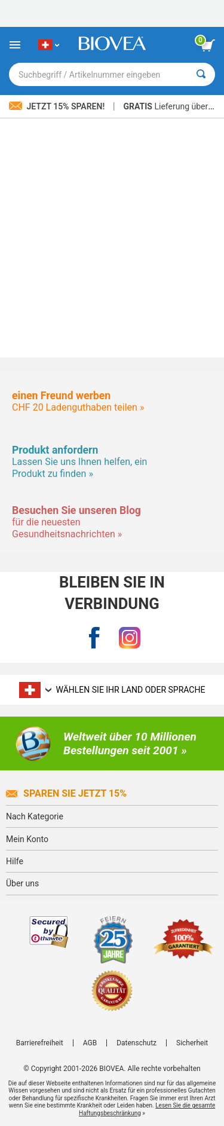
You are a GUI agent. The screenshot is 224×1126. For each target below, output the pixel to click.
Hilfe (14, 861)
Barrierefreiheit (39, 1043)
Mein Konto (27, 839)
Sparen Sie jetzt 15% (66, 793)
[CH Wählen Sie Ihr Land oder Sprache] (48, 44)
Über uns (22, 883)
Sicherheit (192, 1043)
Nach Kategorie (34, 816)
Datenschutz (136, 1043)
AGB (90, 1043)
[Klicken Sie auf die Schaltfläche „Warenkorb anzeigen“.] (208, 45)
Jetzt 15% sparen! (58, 106)
